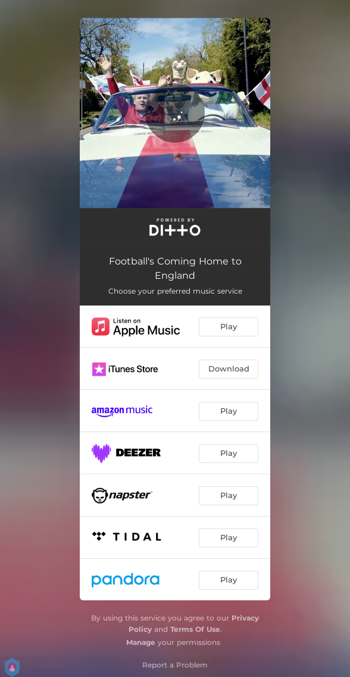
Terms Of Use (195, 629)
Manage (140, 642)
